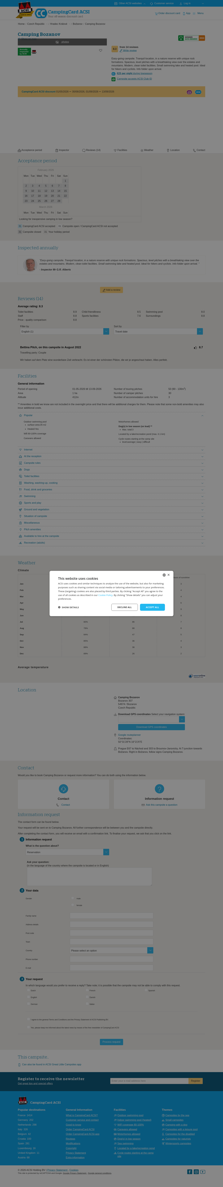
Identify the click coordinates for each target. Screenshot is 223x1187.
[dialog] (111, 593)
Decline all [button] (124, 607)
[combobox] (164, 575)
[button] (68, 607)
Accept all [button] (152, 607)
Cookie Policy (105, 594)
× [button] (168, 575)
